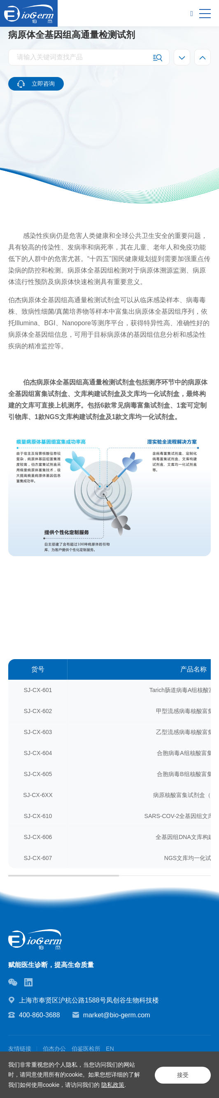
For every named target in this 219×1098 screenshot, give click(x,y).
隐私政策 (112, 1085)
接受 (182, 1074)
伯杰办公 (54, 1048)
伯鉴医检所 (86, 1048)
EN (110, 1048)
